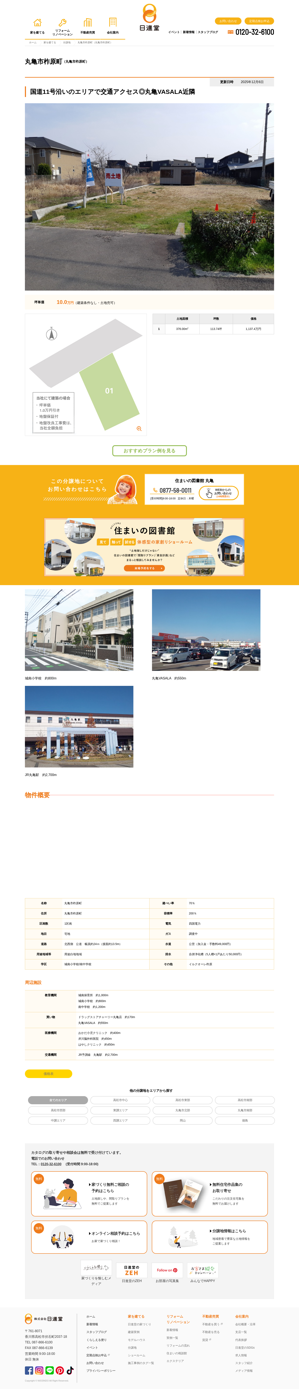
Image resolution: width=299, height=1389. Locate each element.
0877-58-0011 (175, 490)
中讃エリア (58, 1120)
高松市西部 (58, 1110)
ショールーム (136, 1355)
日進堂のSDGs (245, 1347)
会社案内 (242, 1316)
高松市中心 (120, 1100)
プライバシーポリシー (100, 1370)
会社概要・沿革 (245, 1324)
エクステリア (175, 1361)
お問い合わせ (228, 21)
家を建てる (136, 1316)
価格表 (49, 1074)
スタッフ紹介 (244, 1363)
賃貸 (205, 1340)
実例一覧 (172, 1337)
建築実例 (134, 1332)
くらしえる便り (96, 1340)
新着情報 (189, 32)
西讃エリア (120, 1120)
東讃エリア (120, 1110)
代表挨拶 (241, 1340)
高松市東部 (182, 1100)
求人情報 (241, 1355)
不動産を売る (211, 1332)
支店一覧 (241, 1332)
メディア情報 (244, 1370)
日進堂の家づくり (139, 1324)
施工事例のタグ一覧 (141, 1363)
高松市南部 (245, 1100)
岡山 (183, 1120)
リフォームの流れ (178, 1345)
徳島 (245, 1120)
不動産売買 (210, 1316)
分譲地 (132, 1347)
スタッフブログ (208, 32)
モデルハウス (136, 1340)
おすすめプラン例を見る (150, 450)
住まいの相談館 (177, 1353)
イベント (174, 32)
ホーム (90, 1316)
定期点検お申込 (259, 21)
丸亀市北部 (182, 1110)
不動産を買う (211, 1324)
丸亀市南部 (245, 1110)
